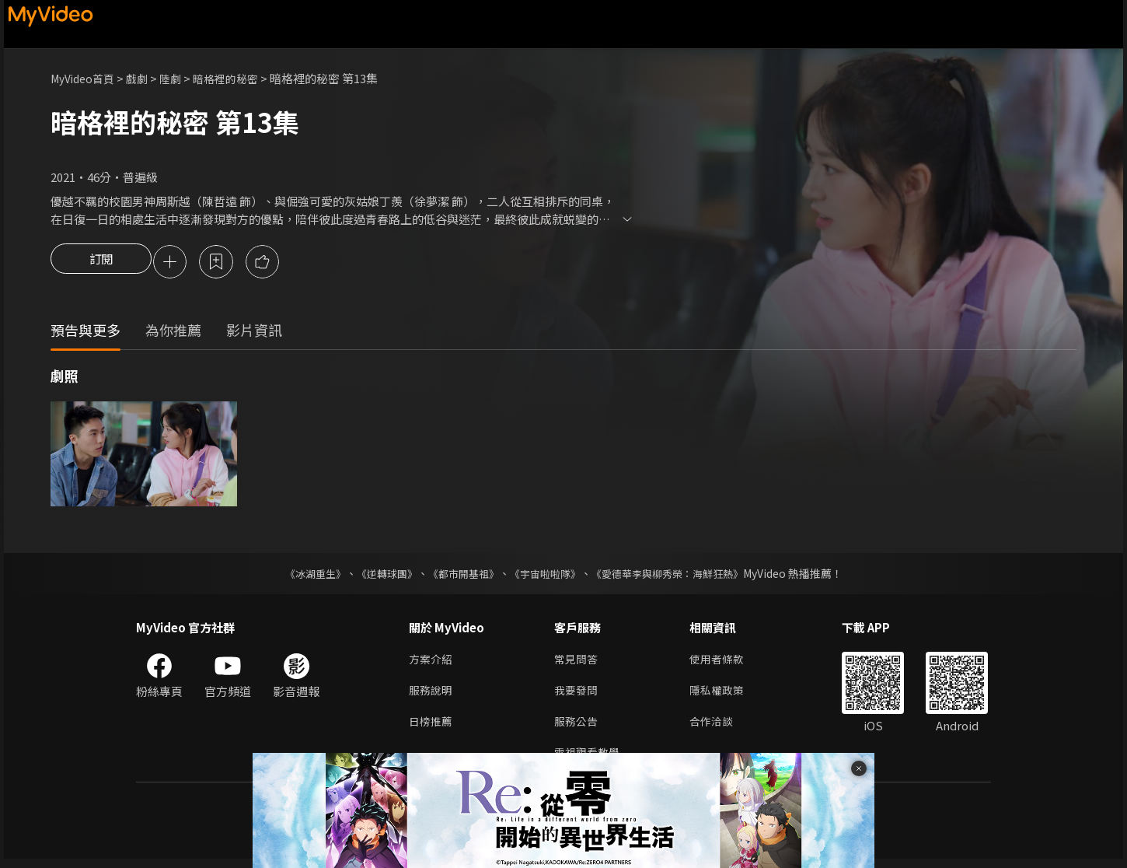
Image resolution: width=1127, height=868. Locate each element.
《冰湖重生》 (301, 575)
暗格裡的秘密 (238, 78)
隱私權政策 (723, 695)
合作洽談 (717, 727)
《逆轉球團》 (377, 575)
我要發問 (577, 695)
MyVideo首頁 (86, 78)
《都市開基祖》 (459, 575)
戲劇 (144, 78)
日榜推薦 (432, 727)
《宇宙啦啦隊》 (546, 575)
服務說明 (432, 695)
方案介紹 (432, 662)
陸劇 (179, 78)
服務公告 (577, 727)
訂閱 (101, 263)
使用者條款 (723, 662)
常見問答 (577, 662)
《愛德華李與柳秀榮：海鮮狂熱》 (677, 575)
